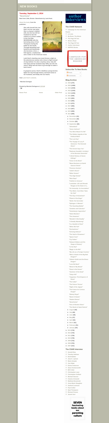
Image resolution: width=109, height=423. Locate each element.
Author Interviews (74, 45)
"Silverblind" (73, 126)
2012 (69, 333)
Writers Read (72, 41)
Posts (69, 72)
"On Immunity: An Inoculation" (79, 188)
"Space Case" (73, 237)
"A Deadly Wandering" (76, 221)
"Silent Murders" (74, 214)
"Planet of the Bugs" (75, 198)
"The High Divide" (75, 176)
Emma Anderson (73, 365)
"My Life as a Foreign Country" (79, 252)
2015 (69, 111)
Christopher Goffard (74, 374)
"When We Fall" (74, 226)
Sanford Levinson (74, 385)
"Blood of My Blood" (75, 267)
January (72, 327)
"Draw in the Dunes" (75, 269)
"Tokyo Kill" (73, 274)
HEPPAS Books (73, 47)
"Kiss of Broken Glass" (76, 304)
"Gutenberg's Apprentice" (77, 211)
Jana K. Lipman (73, 359)
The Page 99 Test (73, 38)
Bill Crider (71, 370)
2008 (69, 343)
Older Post (58, 92)
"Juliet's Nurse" (74, 171)
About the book (24, 22)
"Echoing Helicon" (75, 232)
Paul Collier (71, 388)
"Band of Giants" (74, 297)
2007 (69, 346)
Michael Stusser (73, 376)
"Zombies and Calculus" (77, 208)
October (72, 121)
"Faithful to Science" (76, 181)
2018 (69, 103)
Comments (71, 75)
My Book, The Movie (74, 36)
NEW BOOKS (28, 6)
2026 (69, 83)
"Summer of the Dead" (76, 272)
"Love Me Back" (74, 264)
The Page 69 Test (73, 43)
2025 (69, 85)
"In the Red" (73, 247)
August (72, 310)
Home (41, 92)
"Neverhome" (24, 16)
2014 (69, 114)
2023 (69, 90)
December (72, 116)
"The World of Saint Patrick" (78, 307)
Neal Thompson (73, 390)
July (71, 312)
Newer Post (23, 92)
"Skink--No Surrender (76, 201)
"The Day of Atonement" (77, 196)
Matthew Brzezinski (74, 381)
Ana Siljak (71, 363)
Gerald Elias (72, 352)
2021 (69, 95)
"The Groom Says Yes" (76, 148)
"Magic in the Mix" (75, 249)
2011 (69, 335)
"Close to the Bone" (75, 161)
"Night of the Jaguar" (76, 287)
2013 (69, 330)
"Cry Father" (73, 239)
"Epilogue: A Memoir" (76, 203)
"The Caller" (73, 282)
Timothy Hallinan (73, 354)
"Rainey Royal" (74, 294)
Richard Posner (73, 392)
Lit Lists (70, 34)
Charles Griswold (73, 379)
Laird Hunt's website (29, 78)
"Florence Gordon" (75, 168)
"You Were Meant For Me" (77, 131)
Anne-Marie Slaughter (75, 383)
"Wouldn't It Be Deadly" (76, 219)
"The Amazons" (74, 216)
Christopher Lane (73, 372)
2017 (69, 106)
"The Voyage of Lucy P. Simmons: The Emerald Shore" (77, 144)
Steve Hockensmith (74, 368)
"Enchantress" (74, 229)
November (73, 119)
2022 (69, 93)
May (70, 317)
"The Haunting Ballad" (76, 206)
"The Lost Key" (74, 139)
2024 (69, 88)
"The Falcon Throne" (76, 284)
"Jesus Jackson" (74, 129)
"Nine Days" (73, 178)
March (71, 322)
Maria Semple (72, 361)
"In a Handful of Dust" (76, 224)
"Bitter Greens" (74, 173)
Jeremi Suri (71, 394)
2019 (69, 101)
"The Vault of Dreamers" (77, 234)
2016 (69, 108)
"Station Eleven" (74, 299)
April (71, 320)
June (71, 315)
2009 (69, 340)
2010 (69, 338)
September (73, 124)
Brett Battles (72, 356)
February (72, 325)
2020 (69, 98)
